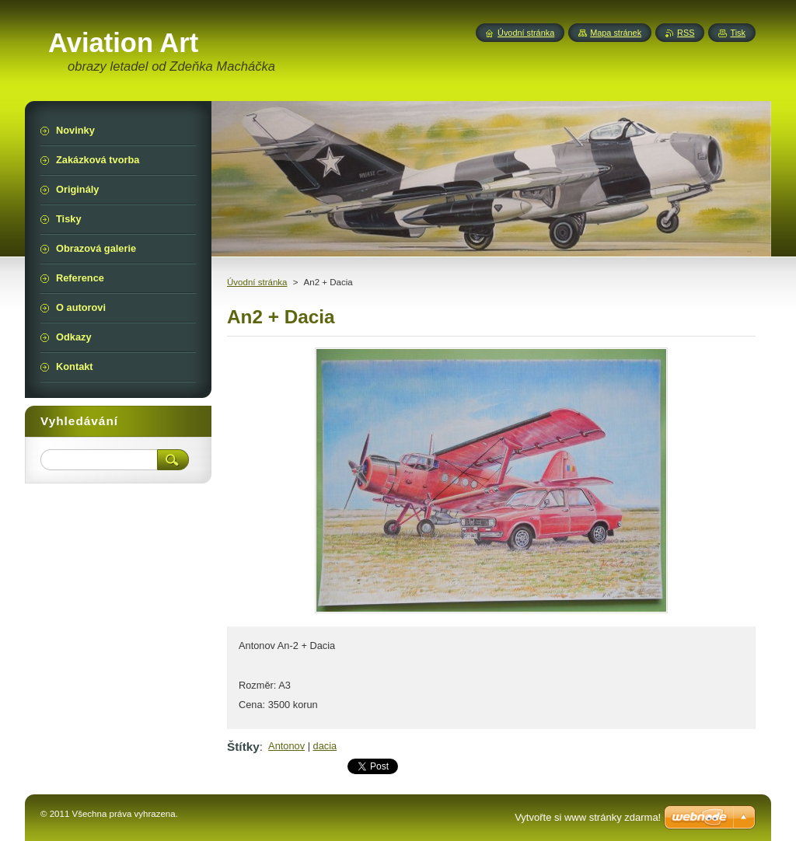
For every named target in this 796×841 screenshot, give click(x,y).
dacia (325, 746)
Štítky (243, 746)
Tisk (737, 32)
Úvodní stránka (257, 282)
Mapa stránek (615, 32)
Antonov (286, 746)
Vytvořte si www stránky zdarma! (588, 817)
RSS (685, 32)
